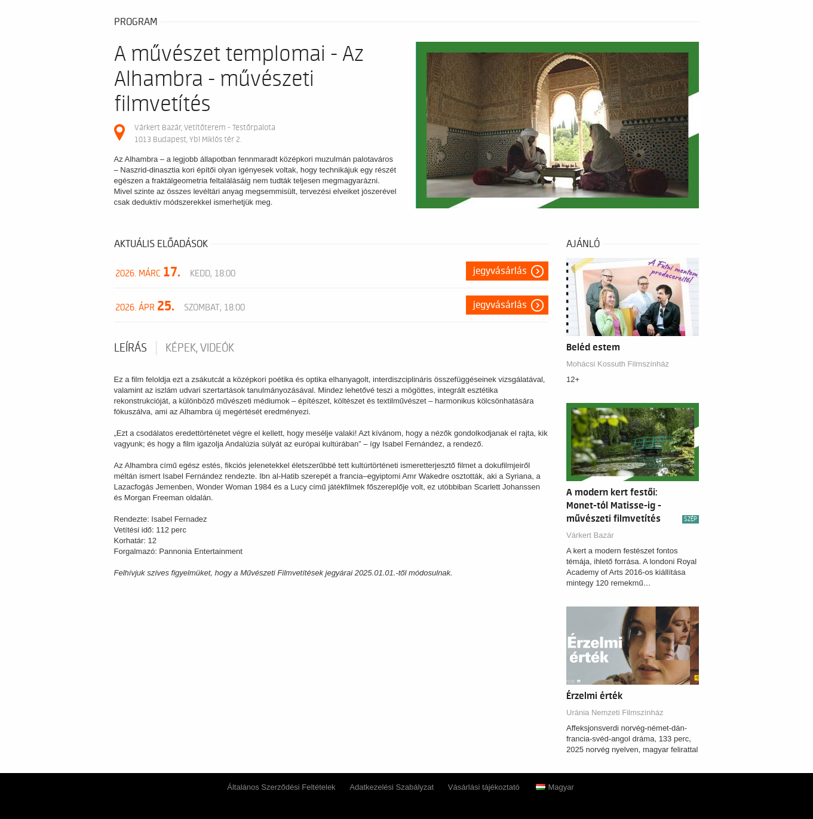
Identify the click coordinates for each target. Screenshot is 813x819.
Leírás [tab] (130, 348)
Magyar (554, 787)
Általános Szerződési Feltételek (281, 787)
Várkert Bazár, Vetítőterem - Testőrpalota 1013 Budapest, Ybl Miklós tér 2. (204, 133)
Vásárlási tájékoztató (484, 787)
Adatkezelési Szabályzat (391, 787)
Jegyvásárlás (500, 271)
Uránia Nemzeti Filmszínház (615, 712)
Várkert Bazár (589, 535)
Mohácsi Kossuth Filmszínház (617, 363)
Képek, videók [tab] (199, 348)
